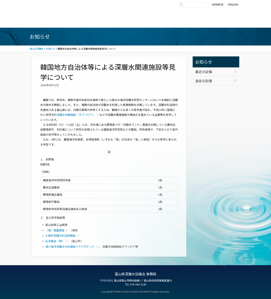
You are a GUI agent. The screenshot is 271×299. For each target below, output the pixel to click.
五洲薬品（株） (55, 241)
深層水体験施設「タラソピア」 (76, 115)
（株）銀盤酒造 (55, 230)
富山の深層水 (54, 8)
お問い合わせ (220, 22)
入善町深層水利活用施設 (60, 235)
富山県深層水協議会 (178, 22)
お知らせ (203, 62)
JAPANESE (218, 4)
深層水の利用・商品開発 (135, 22)
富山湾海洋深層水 (51, 22)
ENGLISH (233, 4)
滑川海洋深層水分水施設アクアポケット (70, 246)
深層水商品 (93, 22)
